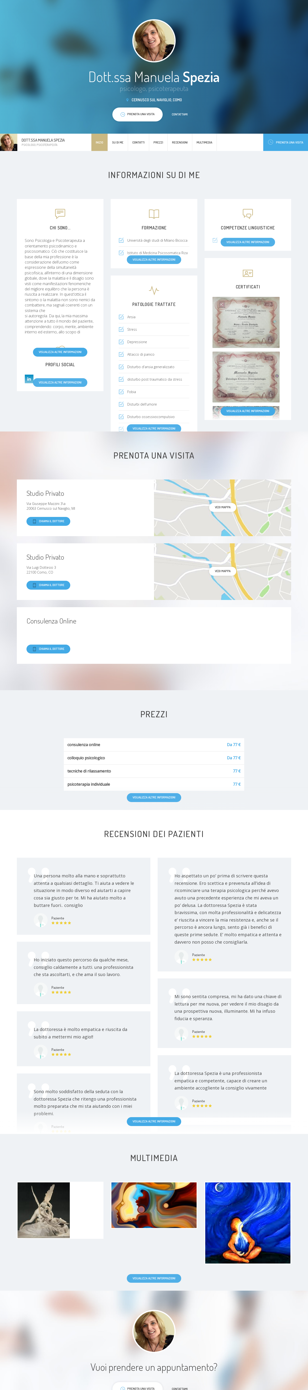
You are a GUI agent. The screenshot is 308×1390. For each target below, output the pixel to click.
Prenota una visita (285, 142)
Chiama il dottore (48, 521)
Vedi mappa (223, 507)
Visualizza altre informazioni (60, 352)
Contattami (180, 114)
